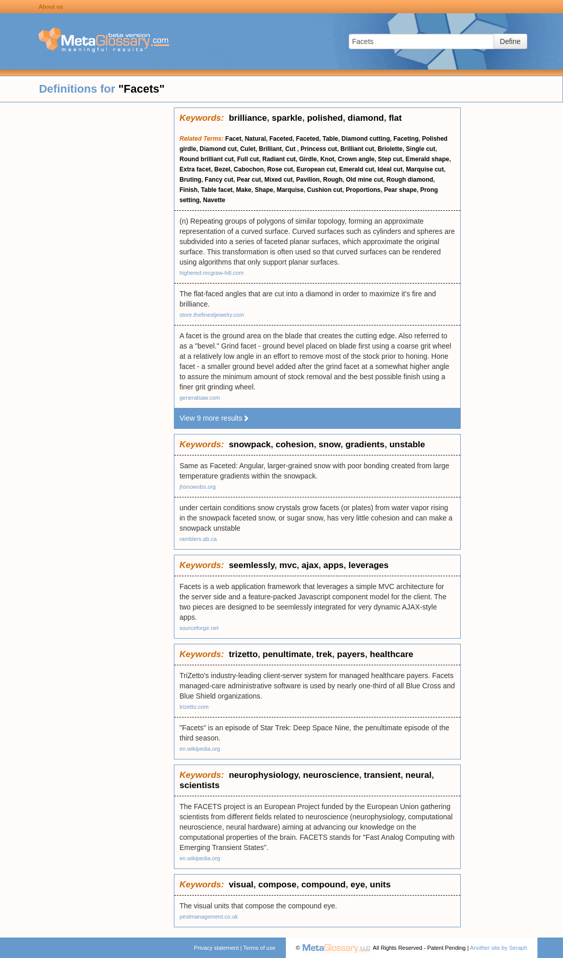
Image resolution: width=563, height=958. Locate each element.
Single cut (420, 149)
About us (50, 7)
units (380, 884)
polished (325, 118)
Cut (291, 149)
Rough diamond (410, 179)
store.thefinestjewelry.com (211, 315)
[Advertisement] (87, 261)
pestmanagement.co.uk (208, 916)
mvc (288, 565)
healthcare (391, 654)
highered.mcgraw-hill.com (211, 273)
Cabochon (249, 169)
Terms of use (259, 948)
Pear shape (400, 189)
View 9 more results (214, 418)
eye (357, 884)
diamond (366, 118)
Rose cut (280, 169)
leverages (368, 565)
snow (330, 444)
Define (510, 41)
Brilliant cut (357, 149)
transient (382, 775)
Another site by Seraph (498, 948)
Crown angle (355, 159)
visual (241, 884)
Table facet (217, 189)
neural (419, 775)
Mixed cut (278, 179)
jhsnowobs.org (197, 487)
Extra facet (195, 169)
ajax (310, 565)
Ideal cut (390, 169)
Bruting (190, 179)
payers (351, 654)
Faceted (280, 138)
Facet (233, 138)
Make (244, 189)
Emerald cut (356, 169)
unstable (407, 444)
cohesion (295, 444)
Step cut (390, 159)
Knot (327, 159)
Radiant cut (279, 159)
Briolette (389, 149)
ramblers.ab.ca (198, 539)
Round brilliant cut (206, 159)
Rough (333, 179)
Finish (188, 189)
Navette (214, 200)
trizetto (243, 654)
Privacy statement (216, 948)
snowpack (250, 444)
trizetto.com (194, 707)
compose (277, 884)
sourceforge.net (198, 628)
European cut (316, 169)
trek (324, 654)
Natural (255, 138)
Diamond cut (218, 149)
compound (323, 884)
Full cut (248, 159)
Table (330, 138)
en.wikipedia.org (199, 749)
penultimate (287, 654)
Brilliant (270, 149)
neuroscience (331, 775)
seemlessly (251, 565)
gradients (365, 444)
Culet (248, 149)
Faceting (405, 138)
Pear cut (249, 179)
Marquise (290, 189)
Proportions (363, 189)
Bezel (222, 169)
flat (395, 118)
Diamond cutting (366, 138)
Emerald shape (427, 159)
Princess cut (319, 149)
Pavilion (308, 179)
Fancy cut (219, 179)
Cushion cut (324, 189)
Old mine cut (364, 179)
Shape (264, 189)
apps (333, 565)
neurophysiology (263, 775)
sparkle (287, 118)
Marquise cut (425, 169)
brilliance (248, 118)
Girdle (308, 159)
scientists (199, 785)
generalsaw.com (199, 398)
